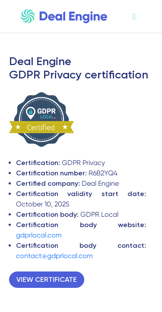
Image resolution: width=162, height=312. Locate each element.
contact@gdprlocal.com (54, 256)
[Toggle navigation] (134, 16)
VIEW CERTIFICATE (46, 279)
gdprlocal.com (39, 235)
